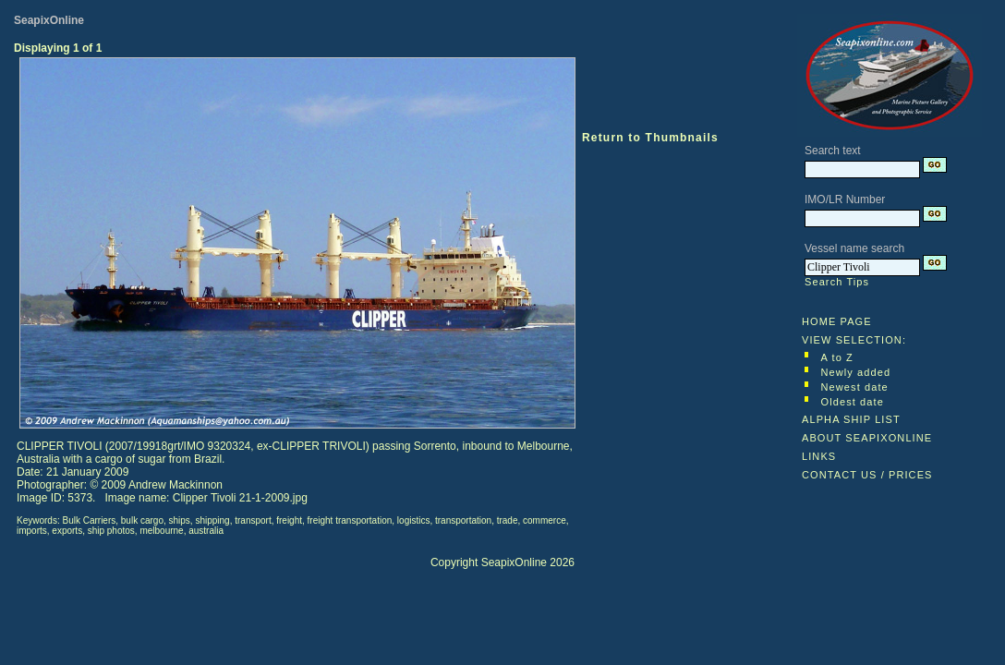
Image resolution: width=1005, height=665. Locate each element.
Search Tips (837, 281)
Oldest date (852, 401)
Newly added (856, 372)
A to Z (837, 357)
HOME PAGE (837, 321)
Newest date (855, 387)
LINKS (819, 456)
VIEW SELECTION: (854, 339)
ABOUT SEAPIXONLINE (867, 437)
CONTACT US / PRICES (867, 474)
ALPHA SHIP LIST (851, 419)
